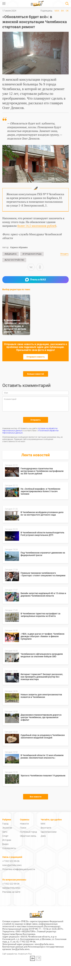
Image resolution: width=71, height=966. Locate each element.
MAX (57, 10)
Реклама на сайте (11, 892)
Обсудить (64, 254)
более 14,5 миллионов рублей (36, 226)
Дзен (43, 836)
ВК (62, 10)
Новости (24, 823)
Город (5, 823)
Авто (4, 832)
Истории (6, 840)
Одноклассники (48, 832)
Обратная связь (28, 836)
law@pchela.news (20, 949)
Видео (5, 844)
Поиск (23, 827)
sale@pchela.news (11, 888)
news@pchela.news (12, 865)
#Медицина (11, 254)
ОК (67, 10)
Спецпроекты (9, 848)
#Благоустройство (14, 260)
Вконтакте (46, 827)
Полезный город (28, 832)
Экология (7, 827)
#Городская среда (32, 254)
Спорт (5, 836)
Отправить (35, 420)
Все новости (35, 797)
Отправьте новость (36, 357)
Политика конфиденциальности (18, 869)
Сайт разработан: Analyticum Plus (17, 954)
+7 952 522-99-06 (11, 861)
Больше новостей (35, 374)
